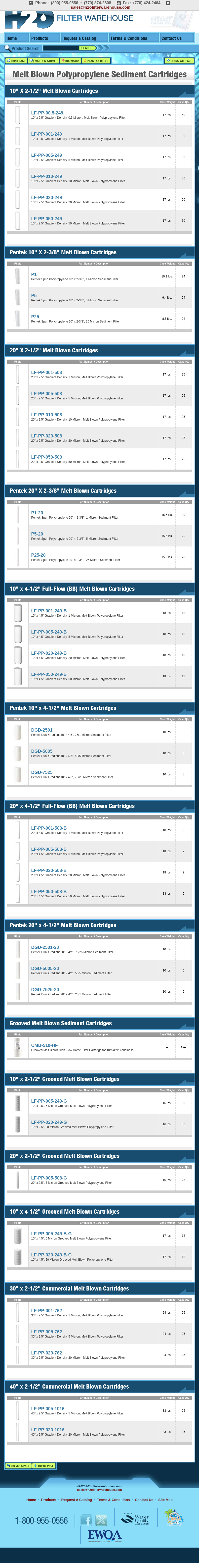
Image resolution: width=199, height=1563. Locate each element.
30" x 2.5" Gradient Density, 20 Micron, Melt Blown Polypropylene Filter (78, 1357)
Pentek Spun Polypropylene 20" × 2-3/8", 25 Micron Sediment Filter (75, 560)
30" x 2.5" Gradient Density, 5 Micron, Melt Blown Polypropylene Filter (77, 1336)
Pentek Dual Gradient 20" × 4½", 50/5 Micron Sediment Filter (71, 973)
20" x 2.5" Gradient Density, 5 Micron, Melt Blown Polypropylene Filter (77, 398)
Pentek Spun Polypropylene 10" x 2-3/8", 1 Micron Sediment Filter (74, 279)
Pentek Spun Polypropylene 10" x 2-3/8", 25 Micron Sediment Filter (75, 321)
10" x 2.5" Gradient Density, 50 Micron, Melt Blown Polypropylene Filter (78, 223)
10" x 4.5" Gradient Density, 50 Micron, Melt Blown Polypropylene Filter (78, 679)
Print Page (16, 61)
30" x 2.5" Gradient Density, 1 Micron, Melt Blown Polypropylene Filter (77, 1315)
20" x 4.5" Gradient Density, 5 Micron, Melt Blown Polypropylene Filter (77, 854)
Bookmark (70, 61)
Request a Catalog (79, 38)
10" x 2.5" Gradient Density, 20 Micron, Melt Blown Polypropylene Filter (78, 202)
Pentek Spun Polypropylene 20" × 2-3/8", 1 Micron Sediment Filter (75, 517)
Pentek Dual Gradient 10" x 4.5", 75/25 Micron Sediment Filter (72, 777)
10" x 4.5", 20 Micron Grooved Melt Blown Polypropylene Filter (72, 1259)
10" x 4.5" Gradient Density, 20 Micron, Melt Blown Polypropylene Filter (78, 658)
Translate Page (179, 61)
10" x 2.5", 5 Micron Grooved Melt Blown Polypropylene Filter (71, 1106)
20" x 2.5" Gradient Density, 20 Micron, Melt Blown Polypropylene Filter (78, 440)
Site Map (165, 1500)
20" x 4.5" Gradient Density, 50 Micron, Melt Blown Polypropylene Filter (78, 896)
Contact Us (171, 38)
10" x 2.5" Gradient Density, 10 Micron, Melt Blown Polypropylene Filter (78, 181)
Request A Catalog (76, 1500)
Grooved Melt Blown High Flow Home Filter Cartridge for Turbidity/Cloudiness (82, 1050)
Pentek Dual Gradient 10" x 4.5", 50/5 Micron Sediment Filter (71, 756)
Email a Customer (43, 61)
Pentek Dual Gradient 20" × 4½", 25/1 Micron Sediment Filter (71, 994)
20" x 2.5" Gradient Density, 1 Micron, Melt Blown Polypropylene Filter (77, 377)
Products (39, 38)
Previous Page (18, 1466)
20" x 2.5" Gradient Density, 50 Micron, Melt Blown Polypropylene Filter (78, 462)
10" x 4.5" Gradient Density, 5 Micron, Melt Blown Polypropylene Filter (77, 637)
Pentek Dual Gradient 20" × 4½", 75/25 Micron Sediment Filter (72, 952)
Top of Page (44, 1466)
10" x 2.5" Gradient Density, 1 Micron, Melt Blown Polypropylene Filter (77, 139)
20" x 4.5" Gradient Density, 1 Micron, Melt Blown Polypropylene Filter (77, 833)
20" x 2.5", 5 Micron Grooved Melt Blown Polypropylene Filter (71, 1183)
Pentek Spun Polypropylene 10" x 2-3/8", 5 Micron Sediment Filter (74, 300)
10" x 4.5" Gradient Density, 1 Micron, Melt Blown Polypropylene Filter (77, 615)
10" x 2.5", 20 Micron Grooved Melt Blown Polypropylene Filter (72, 1127)
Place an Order (96, 61)
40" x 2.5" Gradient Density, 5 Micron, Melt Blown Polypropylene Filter (77, 1413)
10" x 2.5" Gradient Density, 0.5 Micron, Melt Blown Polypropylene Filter (78, 117)
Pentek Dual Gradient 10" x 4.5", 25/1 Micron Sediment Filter (71, 735)
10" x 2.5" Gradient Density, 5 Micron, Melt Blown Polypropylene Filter (77, 160)
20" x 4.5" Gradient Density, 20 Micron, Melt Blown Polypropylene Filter (78, 875)
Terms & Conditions (129, 38)
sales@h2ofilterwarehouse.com (100, 7)
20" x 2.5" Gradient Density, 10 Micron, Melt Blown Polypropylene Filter (78, 419)
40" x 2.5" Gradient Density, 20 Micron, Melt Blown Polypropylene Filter (78, 1434)
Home (11, 38)
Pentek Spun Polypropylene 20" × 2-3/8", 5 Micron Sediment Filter (75, 538)
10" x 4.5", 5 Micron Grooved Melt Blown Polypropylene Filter (71, 1238)
